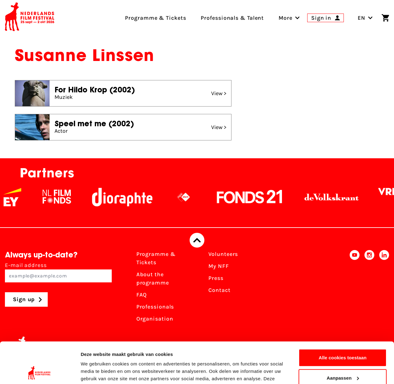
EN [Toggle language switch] (365, 17)
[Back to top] (197, 240)
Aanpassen (343, 339)
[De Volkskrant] (339, 197)
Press (215, 278)
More (285, 18)
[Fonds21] (258, 197)
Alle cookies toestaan (343, 319)
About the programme (152, 278)
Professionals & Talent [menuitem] (232, 18)
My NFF (218, 266)
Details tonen (95, 371)
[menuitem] (285, 18)
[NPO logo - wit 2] (191, 197)
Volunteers (223, 254)
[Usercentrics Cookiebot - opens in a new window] (40, 372)
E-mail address (58, 272)
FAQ (141, 294)
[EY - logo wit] (20, 197)
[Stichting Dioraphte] (130, 197)
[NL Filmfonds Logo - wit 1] (64, 197)
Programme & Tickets (156, 258)
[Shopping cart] (385, 18)
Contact (219, 290)
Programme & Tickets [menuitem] (155, 18)
